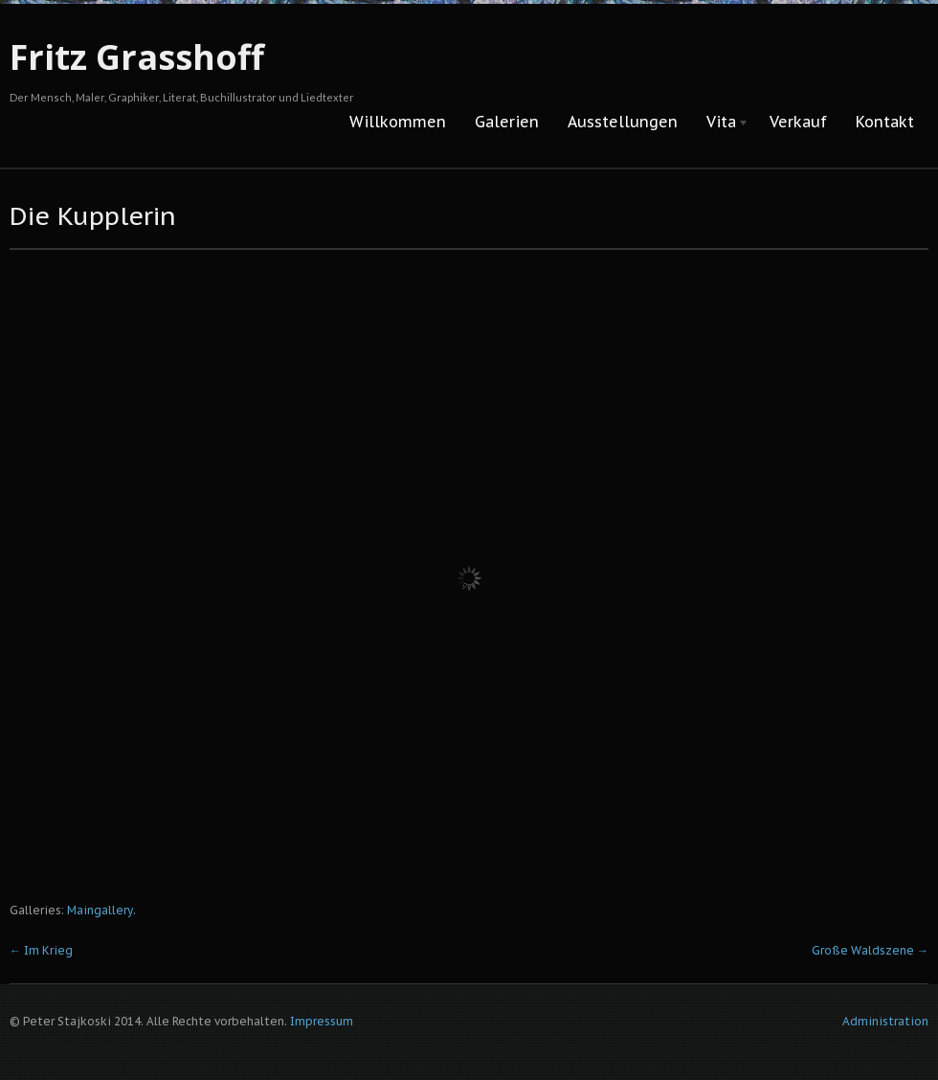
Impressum (321, 1021)
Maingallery (100, 910)
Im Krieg (41, 950)
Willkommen (397, 121)
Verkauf (798, 121)
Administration (885, 1021)
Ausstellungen (623, 121)
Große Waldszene (870, 950)
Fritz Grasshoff (137, 57)
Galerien (507, 121)
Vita (720, 122)
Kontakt (885, 121)
